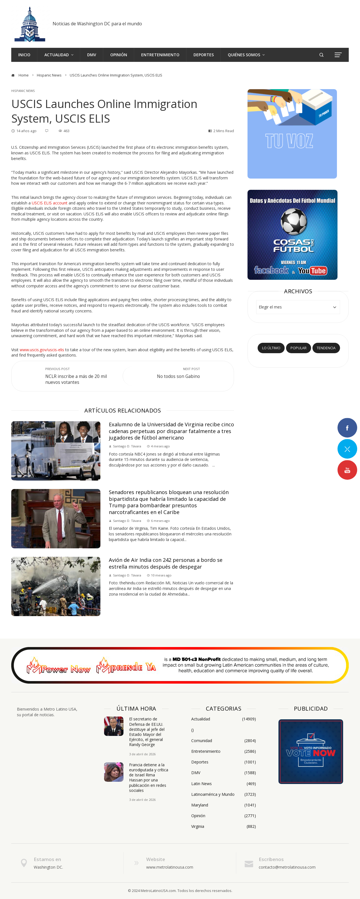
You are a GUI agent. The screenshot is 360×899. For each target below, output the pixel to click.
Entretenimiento (223, 751)
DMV (223, 772)
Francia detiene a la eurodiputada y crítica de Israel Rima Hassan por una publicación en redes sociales (148, 777)
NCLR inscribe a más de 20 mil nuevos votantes (81, 376)
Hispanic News (23, 90)
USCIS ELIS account (50, 203)
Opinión (223, 815)
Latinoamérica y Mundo (223, 794)
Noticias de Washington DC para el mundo (97, 24)
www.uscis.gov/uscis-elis (42, 349)
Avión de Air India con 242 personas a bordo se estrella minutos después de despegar (165, 563)
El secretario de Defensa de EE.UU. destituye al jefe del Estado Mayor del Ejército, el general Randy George (147, 731)
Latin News (223, 783)
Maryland (223, 805)
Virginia (223, 826)
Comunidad (223, 740)
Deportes (223, 762)
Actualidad (223, 719)
